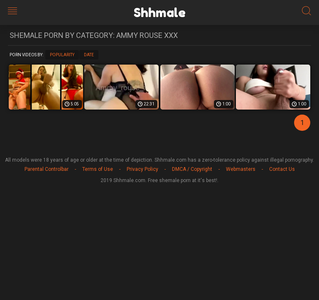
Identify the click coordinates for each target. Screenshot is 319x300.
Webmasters (240, 169)
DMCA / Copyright (192, 169)
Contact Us (282, 169)
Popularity (62, 54)
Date (89, 54)
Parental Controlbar (47, 169)
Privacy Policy (142, 169)
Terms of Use (97, 169)
